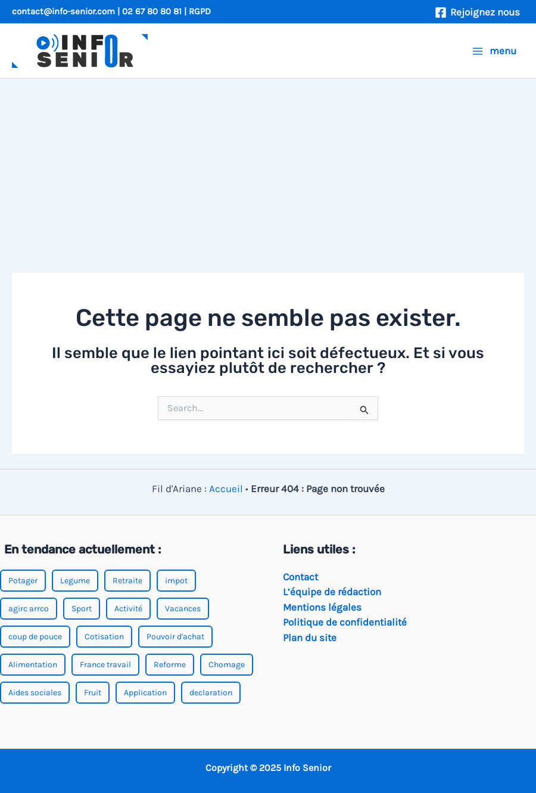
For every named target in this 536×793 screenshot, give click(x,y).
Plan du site (309, 637)
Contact (300, 577)
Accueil (226, 489)
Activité (128, 609)
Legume (75, 581)
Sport (81, 609)
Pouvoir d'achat (175, 637)
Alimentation (32, 665)
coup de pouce (35, 637)
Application (145, 693)
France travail (105, 665)
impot (176, 581)
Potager (23, 581)
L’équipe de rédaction (332, 592)
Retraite (127, 581)
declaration (210, 693)
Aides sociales (34, 693)
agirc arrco (28, 609)
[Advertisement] (268, 168)
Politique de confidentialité (345, 622)
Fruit (92, 693)
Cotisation (104, 637)
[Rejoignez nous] (477, 12)
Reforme (170, 665)
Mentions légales (322, 607)
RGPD (200, 11)
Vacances (183, 609)
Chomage (226, 665)
